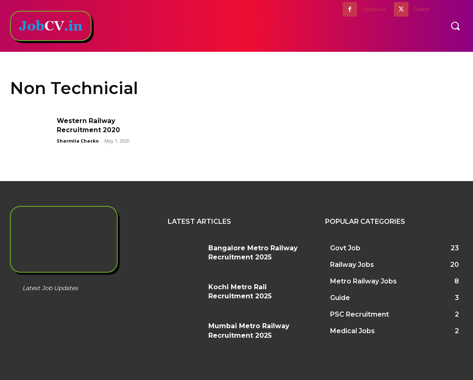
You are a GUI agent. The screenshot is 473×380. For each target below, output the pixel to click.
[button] (455, 26)
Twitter (421, 9)
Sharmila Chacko (78, 141)
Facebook (374, 9)
